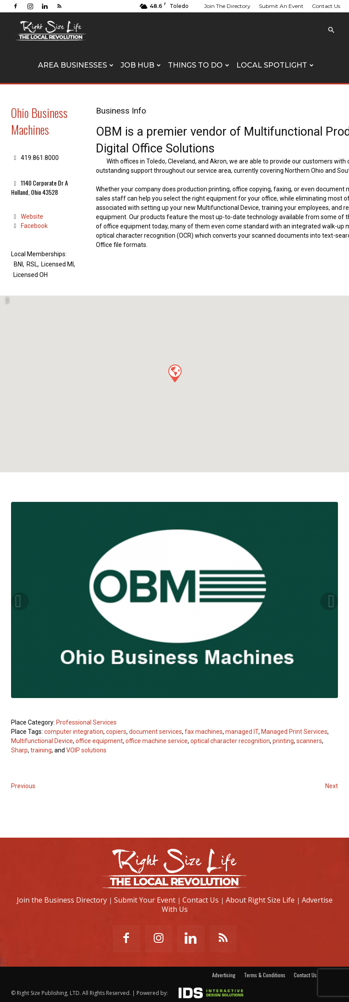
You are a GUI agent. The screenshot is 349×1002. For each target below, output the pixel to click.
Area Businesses (76, 65)
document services (155, 731)
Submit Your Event (144, 900)
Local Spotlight (275, 65)
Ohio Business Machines (39, 121)
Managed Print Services (294, 731)
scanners (309, 740)
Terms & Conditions (264, 975)
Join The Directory (227, 6)
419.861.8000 (40, 157)
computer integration (73, 731)
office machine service (156, 740)
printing (283, 740)
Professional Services (86, 722)
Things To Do (198, 65)
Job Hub (141, 65)
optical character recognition (230, 740)
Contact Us (326, 6)
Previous (23, 785)
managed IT (241, 731)
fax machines (204, 731)
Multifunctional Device (42, 740)
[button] (331, 30)
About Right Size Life (260, 900)
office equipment (99, 740)
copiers (116, 731)
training (41, 750)
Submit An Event (281, 6)
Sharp (19, 750)
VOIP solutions (86, 750)
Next (331, 785)
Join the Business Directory (62, 900)
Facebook (34, 225)
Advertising (223, 975)
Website (32, 216)
